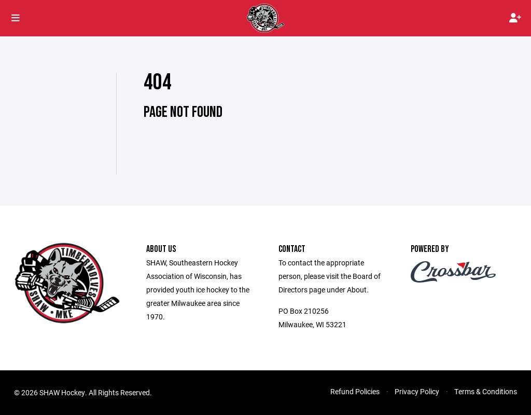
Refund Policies (355, 391)
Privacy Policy (417, 391)
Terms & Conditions (485, 391)
